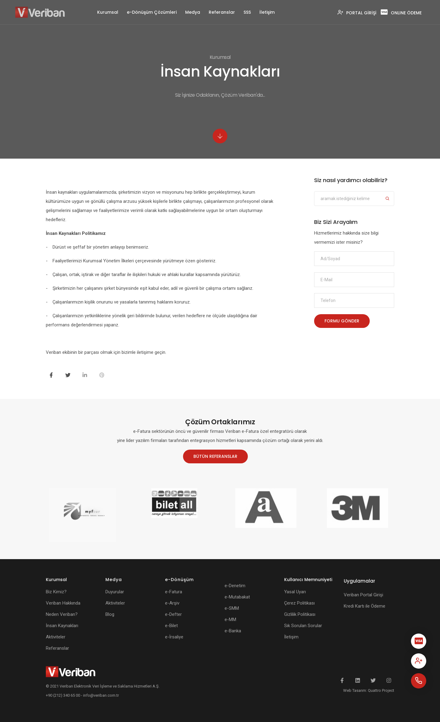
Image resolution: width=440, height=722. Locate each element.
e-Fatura (173, 591)
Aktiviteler (55, 637)
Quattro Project (381, 690)
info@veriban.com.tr (101, 695)
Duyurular (114, 591)
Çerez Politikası (299, 603)
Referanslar (222, 12)
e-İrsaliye (174, 637)
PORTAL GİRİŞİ (357, 13)
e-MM (230, 619)
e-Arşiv (172, 603)
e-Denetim (235, 585)
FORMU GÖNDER (341, 325)
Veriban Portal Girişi (363, 595)
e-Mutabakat (237, 597)
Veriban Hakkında (63, 603)
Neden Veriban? (62, 614)
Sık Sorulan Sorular (303, 625)
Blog (109, 614)
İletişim (267, 12)
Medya (192, 12)
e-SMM (232, 608)
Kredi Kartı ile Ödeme (364, 606)
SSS (247, 12)
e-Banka (233, 631)
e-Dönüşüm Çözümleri (152, 12)
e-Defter (173, 614)
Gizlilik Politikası (299, 614)
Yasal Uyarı (295, 591)
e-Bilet (171, 625)
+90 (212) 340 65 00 (63, 695)
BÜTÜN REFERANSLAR (215, 456)
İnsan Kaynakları (62, 625)
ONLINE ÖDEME (401, 13)
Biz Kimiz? (56, 591)
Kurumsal (107, 12)
